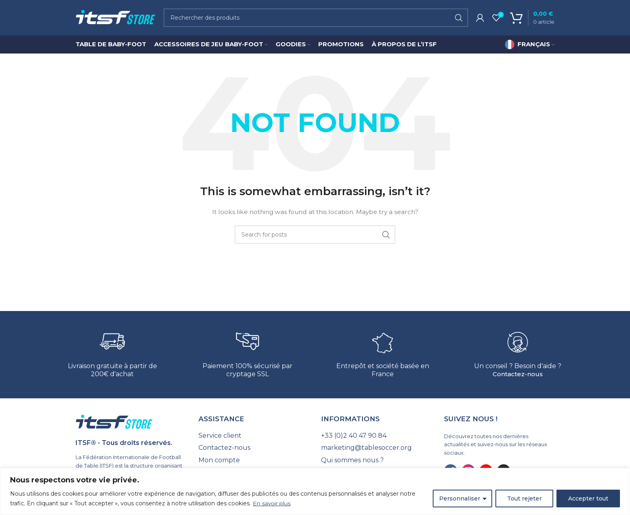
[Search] (316, 18)
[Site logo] (115, 17)
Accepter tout (588, 498)
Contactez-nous (517, 375)
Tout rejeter (524, 498)
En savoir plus (272, 503)
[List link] (253, 436)
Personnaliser (459, 498)
